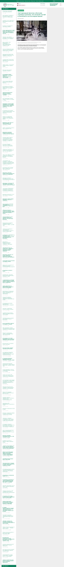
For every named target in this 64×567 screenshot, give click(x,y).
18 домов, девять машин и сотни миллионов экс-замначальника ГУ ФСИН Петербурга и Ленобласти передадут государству (9, 139)
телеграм (20, 3)
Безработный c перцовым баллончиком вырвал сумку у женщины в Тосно (9, 276)
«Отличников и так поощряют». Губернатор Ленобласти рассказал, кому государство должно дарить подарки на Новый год (9, 163)
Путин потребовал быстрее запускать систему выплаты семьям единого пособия (9, 50)
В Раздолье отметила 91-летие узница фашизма (9, 12)
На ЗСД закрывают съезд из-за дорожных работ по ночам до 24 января (9, 371)
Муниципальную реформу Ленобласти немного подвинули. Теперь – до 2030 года (9, 225)
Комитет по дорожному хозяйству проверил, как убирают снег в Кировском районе (9, 118)
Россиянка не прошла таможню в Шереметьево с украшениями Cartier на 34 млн (9, 517)
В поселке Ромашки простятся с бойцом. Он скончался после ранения (9, 146)
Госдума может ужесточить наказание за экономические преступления (9, 61)
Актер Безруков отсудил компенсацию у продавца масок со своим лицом (9, 556)
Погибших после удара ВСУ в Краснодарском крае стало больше (9, 22)
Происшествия (21, 10)
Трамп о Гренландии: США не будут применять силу (9, 129)
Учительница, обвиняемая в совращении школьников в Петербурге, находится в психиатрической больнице (9, 190)
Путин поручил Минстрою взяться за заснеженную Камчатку (9, 83)
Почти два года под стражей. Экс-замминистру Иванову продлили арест (9, 551)
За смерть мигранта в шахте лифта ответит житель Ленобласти (9, 546)
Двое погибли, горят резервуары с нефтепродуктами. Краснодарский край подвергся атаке (9, 44)
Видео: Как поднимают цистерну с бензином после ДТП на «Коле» (9, 393)
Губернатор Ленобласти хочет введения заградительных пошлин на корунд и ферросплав (9, 231)
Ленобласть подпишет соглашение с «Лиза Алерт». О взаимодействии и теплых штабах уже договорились (9, 420)
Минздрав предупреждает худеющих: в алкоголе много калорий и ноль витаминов (9, 388)
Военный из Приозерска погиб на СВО (9, 409)
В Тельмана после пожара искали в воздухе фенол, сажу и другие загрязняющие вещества (9, 112)
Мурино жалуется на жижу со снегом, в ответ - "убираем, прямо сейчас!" (9, 528)
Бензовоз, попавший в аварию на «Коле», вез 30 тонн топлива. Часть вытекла (9, 414)
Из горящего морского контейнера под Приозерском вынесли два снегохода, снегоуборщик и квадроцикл (9, 426)
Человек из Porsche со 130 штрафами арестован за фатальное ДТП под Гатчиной (9, 492)
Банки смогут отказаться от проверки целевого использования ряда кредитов (9, 266)
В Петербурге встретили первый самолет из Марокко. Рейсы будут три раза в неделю (9, 88)
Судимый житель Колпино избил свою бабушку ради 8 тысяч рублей (9, 314)
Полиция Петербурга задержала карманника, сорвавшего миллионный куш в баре (9, 299)
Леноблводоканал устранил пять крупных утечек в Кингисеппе (9, 320)
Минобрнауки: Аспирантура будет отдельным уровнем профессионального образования (9, 293)
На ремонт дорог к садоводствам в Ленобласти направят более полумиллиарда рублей (9, 399)
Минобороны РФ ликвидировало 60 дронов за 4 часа (9, 405)
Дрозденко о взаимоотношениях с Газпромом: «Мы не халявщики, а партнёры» (9, 244)
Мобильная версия (17, 3)
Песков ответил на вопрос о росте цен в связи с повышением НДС (9, 534)
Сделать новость (22, 5)
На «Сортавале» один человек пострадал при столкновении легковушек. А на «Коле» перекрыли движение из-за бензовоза (9, 382)
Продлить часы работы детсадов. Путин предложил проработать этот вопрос (9, 38)
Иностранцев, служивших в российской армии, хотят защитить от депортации (9, 17)
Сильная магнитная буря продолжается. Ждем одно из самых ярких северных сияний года (9, 365)
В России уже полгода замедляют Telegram (9, 71)
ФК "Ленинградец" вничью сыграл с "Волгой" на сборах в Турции (9, 100)
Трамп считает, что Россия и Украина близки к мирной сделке (9, 66)
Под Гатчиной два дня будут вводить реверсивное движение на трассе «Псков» (9, 432)
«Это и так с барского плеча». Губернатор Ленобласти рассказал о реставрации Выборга (9, 156)
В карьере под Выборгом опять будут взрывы (9, 27)
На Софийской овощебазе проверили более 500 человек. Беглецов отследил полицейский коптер (9, 354)
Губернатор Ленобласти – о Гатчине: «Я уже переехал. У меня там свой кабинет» (9, 151)
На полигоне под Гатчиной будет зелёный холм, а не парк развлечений (9, 169)
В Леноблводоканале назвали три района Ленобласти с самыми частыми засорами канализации (9, 471)
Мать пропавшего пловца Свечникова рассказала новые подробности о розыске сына (9, 329)
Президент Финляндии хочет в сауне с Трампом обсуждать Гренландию (9, 487)
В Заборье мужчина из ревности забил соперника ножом (9, 442)
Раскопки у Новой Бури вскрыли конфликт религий (9, 309)
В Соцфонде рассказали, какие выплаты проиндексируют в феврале (9, 305)
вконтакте (19, 3)
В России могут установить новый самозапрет (9, 344)
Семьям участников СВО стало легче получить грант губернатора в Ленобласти (9, 376)
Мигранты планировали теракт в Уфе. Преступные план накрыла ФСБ (9, 334)
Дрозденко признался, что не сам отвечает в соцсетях (9, 195)
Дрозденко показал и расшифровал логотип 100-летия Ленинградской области (9, 179)
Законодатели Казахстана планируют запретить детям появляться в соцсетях (9, 56)
